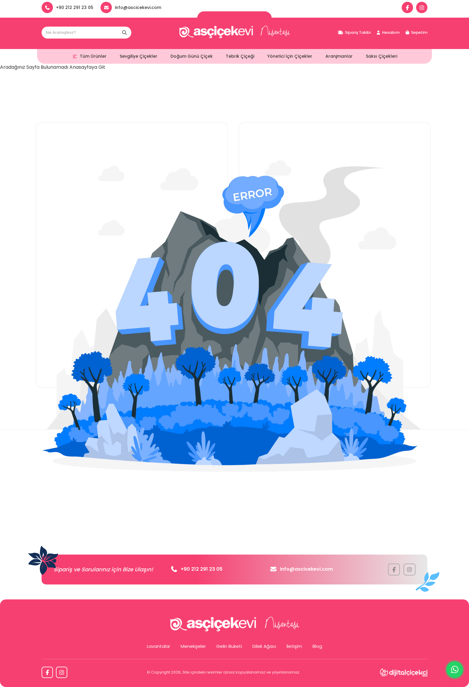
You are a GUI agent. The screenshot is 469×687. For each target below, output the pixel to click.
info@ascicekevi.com (301, 569)
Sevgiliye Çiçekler (138, 56)
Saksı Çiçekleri (381, 56)
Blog (317, 646)
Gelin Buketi (229, 646)
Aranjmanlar (339, 56)
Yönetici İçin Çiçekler (289, 56)
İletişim (294, 646)
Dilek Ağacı (264, 646)
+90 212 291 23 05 (197, 569)
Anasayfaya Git (87, 67)
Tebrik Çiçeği (240, 56)
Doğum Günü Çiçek (191, 56)
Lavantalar (158, 646)
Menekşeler (193, 646)
